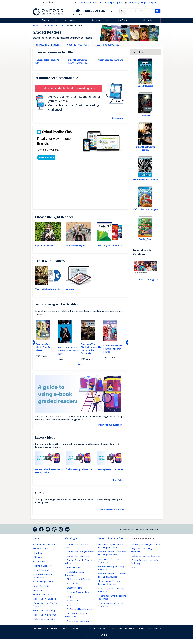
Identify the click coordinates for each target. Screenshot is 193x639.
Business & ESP (74, 567)
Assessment (71, 20)
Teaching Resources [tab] (77, 44)
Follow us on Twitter (44, 594)
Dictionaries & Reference (78, 579)
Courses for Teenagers (78, 556)
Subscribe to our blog (44, 610)
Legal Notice (140, 628)
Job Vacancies (40, 561)
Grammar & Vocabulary (78, 592)
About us (38, 590)
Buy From (122, 20)
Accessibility (117, 628)
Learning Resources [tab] (107, 44)
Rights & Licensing (43, 565)
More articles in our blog (112, 509)
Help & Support (41, 570)
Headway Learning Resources (146, 544)
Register (153, 2)
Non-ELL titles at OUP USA (93, 2)
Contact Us (92, 628)
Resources (97, 20)
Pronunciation (73, 600)
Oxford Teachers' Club (44, 544)
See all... (135, 567)
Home (36, 538)
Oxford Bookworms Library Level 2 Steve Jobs (68, 350)
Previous (34, 342)
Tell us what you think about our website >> (139, 529)
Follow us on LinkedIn (44, 619)
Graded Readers (74, 587)
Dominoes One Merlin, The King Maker (44, 347)
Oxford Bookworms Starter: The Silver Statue (112, 348)
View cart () (132, 2)
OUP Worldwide (41, 586)
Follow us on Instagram (45, 614)
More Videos (118, 480)
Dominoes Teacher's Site (111, 60)
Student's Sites (41, 548)
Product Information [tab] (47, 44)
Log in (144, 2)
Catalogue (71, 538)
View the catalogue (147, 279)
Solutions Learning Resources (146, 556)
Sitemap (38, 557)
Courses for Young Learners (80, 551)
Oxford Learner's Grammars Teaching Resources (112, 575)
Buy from (38, 553)
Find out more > (46, 157)
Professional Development (79, 609)
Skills (69, 605)
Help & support (115, 2)
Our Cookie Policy (154, 628)
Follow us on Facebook (45, 598)
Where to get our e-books (79, 620)
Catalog (45, 20)
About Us (147, 20)
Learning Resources (142, 538)
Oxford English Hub (43, 581)
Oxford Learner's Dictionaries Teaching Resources (113, 553)
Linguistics (72, 596)
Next (127, 342)
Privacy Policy (129, 628)
